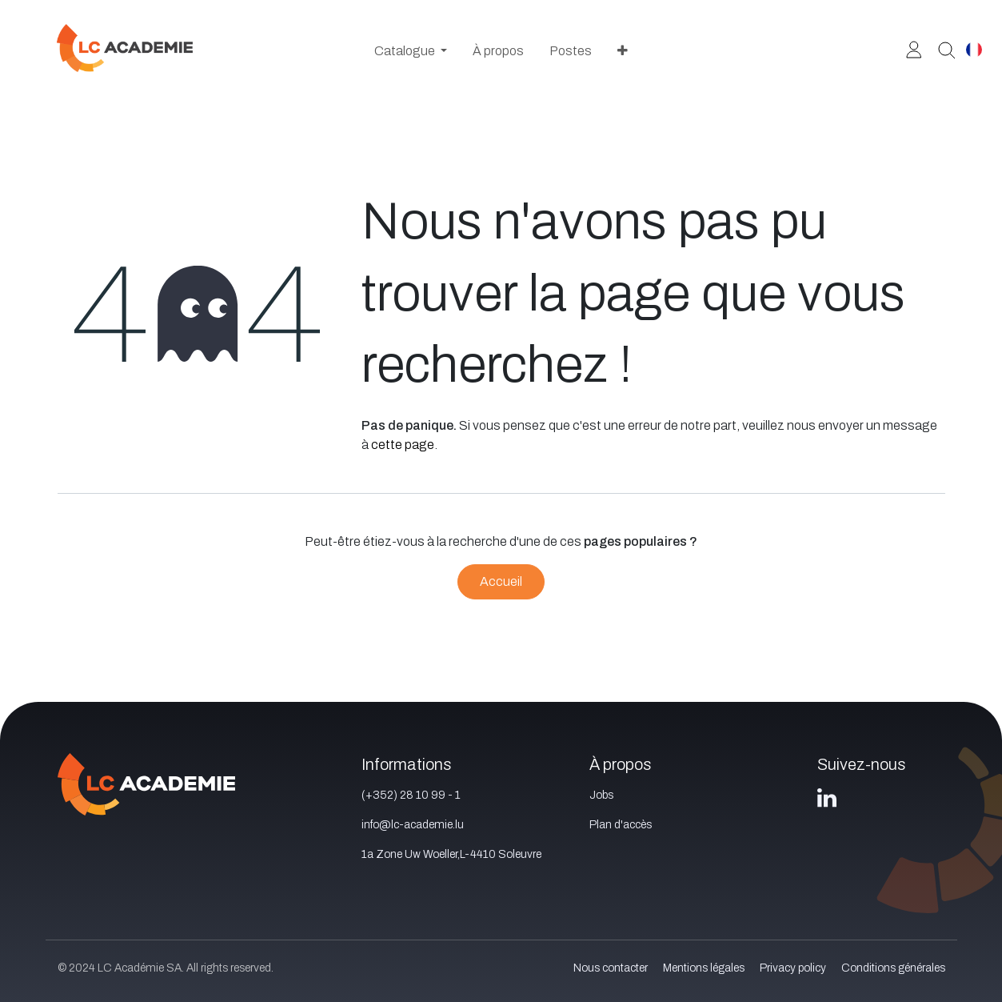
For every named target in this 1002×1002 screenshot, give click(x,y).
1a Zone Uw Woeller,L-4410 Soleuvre (451, 854)
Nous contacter (610, 968)
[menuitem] (410, 51)
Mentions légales (704, 968)
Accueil (501, 581)
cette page (402, 444)
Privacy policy (793, 968)
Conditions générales (893, 968)
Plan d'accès (620, 825)
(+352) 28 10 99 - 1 (411, 795)
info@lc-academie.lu (412, 825)
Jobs (601, 795)
